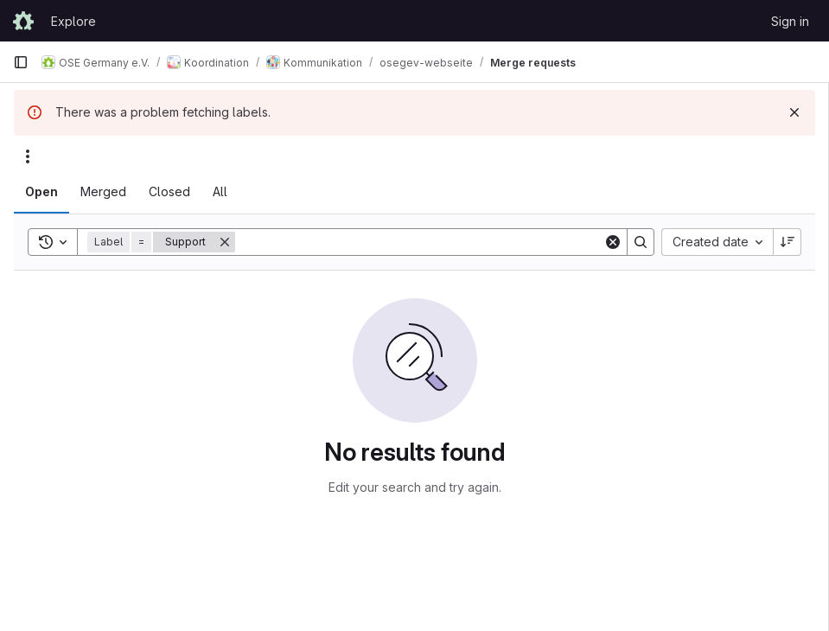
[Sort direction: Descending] (787, 242)
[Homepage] (23, 21)
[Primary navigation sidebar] (21, 62)
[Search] (419, 242)
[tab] (41, 192)
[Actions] (27, 156)
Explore (73, 21)
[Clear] (613, 242)
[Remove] (224, 242)
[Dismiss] (794, 112)
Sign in (790, 21)
